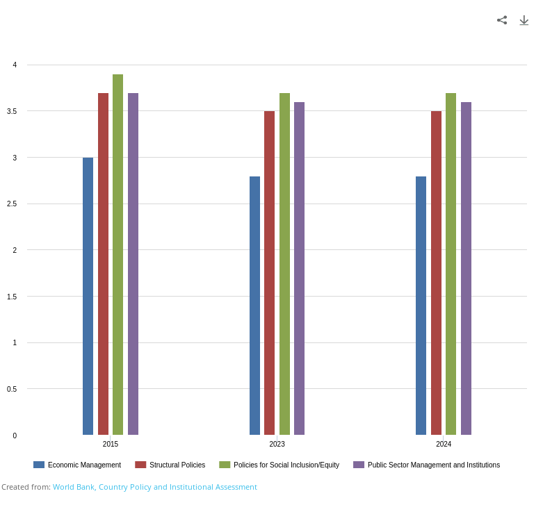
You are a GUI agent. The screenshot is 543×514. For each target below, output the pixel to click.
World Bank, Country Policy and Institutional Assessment (155, 486)
